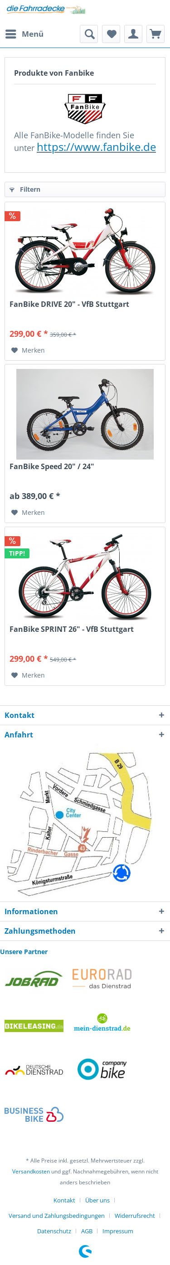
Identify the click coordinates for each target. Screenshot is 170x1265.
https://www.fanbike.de (96, 146)
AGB (86, 1231)
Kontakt (64, 1200)
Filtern (25, 189)
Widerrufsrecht (135, 1216)
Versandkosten (31, 1171)
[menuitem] (24, 34)
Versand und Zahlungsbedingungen (57, 1216)
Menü (24, 33)
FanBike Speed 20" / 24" (52, 466)
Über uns (97, 1200)
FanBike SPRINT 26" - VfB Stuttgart (72, 629)
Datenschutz (54, 1231)
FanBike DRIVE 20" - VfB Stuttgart (69, 304)
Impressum (117, 1231)
